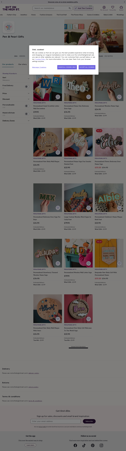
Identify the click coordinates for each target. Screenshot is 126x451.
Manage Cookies (39, 67)
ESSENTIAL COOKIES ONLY (67, 67)
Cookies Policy (40, 59)
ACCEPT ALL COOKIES (87, 67)
